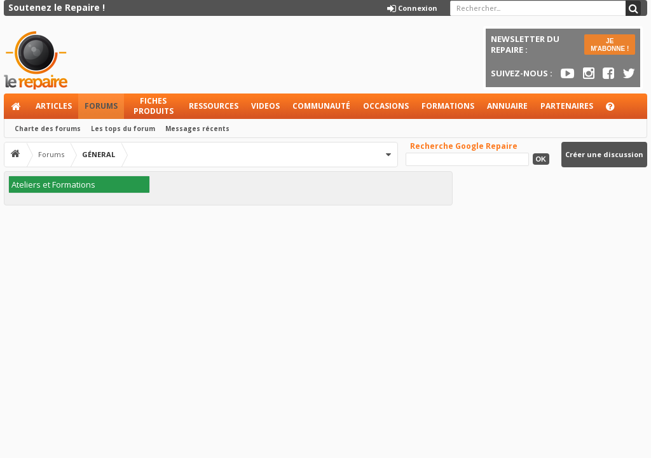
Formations (447, 106)
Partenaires (566, 106)
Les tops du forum (123, 128)
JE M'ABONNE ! (610, 45)
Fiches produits (154, 105)
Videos (265, 106)
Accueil (16, 106)
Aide (616, 109)
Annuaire (507, 106)
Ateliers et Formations (53, 184)
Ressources (213, 106)
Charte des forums (48, 128)
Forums (101, 106)
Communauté (321, 106)
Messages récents (197, 128)
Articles (54, 106)
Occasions (386, 106)
